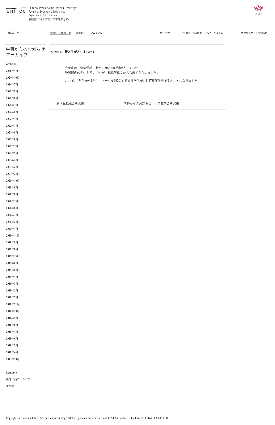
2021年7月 (12, 146)
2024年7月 (12, 84)
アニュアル (96, 32)
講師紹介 (81, 32)
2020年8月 (12, 194)
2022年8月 (12, 98)
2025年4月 (12, 70)
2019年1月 (12, 297)
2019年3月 (12, 283)
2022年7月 (12, 105)
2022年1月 (12, 125)
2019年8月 (12, 249)
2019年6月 (12, 263)
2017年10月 (12, 359)
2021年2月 (12, 173)
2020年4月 (12, 215)
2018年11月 (12, 304)
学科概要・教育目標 (191, 32)
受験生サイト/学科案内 (254, 32)
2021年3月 (12, 166)
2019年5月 (12, 269)
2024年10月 (12, 77)
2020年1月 (12, 228)
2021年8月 (12, 139)
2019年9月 (12, 242)
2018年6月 (12, 338)
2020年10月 (12, 180)
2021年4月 (12, 160)
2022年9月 (12, 91)
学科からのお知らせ (60, 32)
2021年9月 (12, 132)
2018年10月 (12, 311)
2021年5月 (12, 153)
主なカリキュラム (214, 32)
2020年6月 (12, 208)
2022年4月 (12, 118)
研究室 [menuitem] (11, 32)
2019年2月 (12, 290)
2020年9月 (12, 187)
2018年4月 (12, 352)
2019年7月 (12, 256)
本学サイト (167, 32)
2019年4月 (12, 276)
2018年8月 (12, 324)
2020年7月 (12, 201)
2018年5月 (12, 345)
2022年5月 (12, 111)
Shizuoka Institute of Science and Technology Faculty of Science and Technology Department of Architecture (53, 13)
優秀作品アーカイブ (18, 379)
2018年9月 (12, 318)
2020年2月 (12, 221)
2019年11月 (12, 235)
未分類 (10, 386)
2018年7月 (12, 331)
